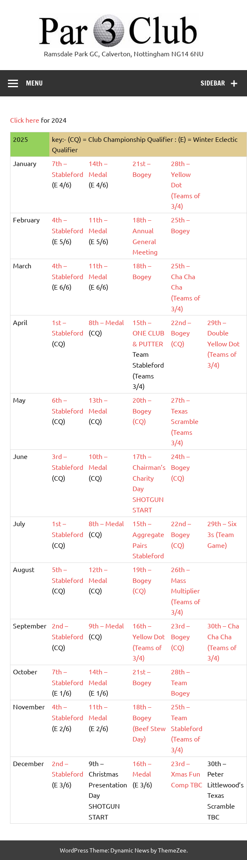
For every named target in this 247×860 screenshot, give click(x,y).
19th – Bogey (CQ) (141, 580)
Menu (34, 83)
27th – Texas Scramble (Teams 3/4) (185, 421)
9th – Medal (106, 625)
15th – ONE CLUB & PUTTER (148, 333)
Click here (24, 120)
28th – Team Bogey (180, 682)
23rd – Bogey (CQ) (180, 636)
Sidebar (213, 83)
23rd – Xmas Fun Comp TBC (186, 774)
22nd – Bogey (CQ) (181, 333)
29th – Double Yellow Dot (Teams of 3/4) (223, 343)
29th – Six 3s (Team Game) (222, 534)
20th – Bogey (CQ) (141, 410)
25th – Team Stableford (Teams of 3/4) (186, 727)
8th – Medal (106, 322)
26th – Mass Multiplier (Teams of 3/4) (185, 590)
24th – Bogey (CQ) (180, 467)
